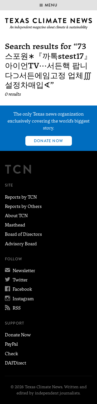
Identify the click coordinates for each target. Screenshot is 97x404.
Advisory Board (21, 244)
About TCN (16, 216)
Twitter (16, 280)
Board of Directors (23, 234)
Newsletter (20, 270)
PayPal (11, 344)
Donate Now (48, 141)
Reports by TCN (21, 197)
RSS (13, 308)
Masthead (15, 225)
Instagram (19, 299)
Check (11, 354)
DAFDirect (15, 363)
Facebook (18, 289)
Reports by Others (23, 206)
